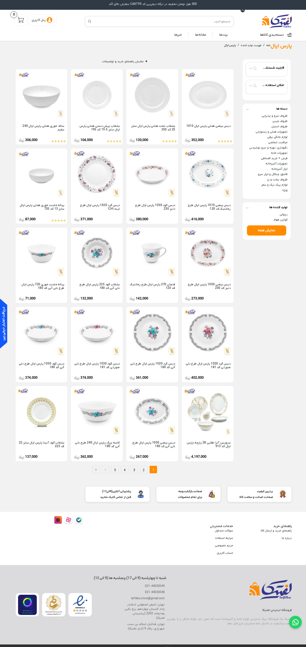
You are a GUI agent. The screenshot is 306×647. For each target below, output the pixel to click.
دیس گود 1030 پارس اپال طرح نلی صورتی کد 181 (97, 365)
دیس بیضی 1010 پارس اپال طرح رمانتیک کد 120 (209, 206)
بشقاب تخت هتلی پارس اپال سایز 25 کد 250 (153, 127)
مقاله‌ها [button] (201, 34)
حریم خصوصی (224, 545)
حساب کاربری (224, 552)
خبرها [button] (179, 34)
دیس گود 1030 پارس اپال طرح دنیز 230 (152, 206)
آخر (96, 469)
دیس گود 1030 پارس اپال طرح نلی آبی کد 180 (41, 365)
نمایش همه (266, 230)
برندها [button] (224, 34)
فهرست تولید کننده (252, 45)
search (255, 68)
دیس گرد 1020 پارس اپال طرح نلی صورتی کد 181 (208, 365)
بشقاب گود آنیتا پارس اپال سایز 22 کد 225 (42, 444)
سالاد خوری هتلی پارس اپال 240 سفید (43, 127)
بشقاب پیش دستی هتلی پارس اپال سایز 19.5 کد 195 (97, 127)
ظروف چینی (280, 121)
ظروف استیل (279, 126)
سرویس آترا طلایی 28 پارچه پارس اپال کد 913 (208, 444)
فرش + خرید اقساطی (274, 158)
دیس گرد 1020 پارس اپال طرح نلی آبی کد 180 (152, 365)
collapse (250, 68)
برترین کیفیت (265, 491)
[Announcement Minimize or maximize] (243, 10)
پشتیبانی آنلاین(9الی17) (117, 491)
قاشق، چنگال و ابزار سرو (272, 174)
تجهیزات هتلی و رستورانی (272, 131)
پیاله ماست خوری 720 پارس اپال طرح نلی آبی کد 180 (43, 286)
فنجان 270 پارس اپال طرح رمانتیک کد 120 (152, 286)
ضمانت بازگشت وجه (190, 491)
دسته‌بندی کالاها (273, 34)
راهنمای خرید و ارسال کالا (276, 530)
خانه (269, 45)
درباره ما (286, 538)
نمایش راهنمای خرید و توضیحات (123, 61)
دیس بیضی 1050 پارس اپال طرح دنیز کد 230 (209, 286)
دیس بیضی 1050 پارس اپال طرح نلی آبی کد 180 (154, 444)
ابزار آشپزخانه (279, 168)
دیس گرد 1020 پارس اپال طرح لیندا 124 (100, 206)
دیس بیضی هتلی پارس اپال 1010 (209, 125)
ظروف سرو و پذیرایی (274, 115)
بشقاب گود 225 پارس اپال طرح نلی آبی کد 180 (99, 286)
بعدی (105, 469)
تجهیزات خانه (279, 152)
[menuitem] (223, 34)
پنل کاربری (39, 19)
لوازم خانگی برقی (276, 136)
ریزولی (283, 214)
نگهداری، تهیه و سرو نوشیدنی (269, 147)
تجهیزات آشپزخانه (276, 163)
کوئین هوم (281, 219)
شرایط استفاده (223, 538)
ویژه (285, 190)
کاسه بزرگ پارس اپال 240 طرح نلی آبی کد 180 (99, 444)
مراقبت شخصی (278, 142)
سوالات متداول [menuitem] (223, 530)
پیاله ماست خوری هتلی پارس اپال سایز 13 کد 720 (42, 206)
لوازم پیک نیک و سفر (275, 184)
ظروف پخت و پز (277, 179)
